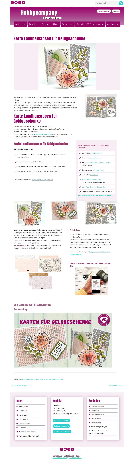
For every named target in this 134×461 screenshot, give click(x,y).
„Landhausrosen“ (96, 153)
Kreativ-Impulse (104, 11)
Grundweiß (94, 175)
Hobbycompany (39, 13)
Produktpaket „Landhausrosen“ (99, 163)
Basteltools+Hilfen (49, 24)
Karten (62, 379)
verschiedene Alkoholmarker (92, 180)
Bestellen (33, 24)
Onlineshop (20, 24)
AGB (77, 456)
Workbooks (67, 24)
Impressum (57, 456)
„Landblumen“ (96, 158)
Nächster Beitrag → (115, 385)
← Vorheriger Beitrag (19, 385)
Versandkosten (75, 458)
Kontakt (116, 11)
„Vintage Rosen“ (98, 170)
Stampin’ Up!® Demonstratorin (90, 24)
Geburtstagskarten (27, 379)
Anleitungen (112, 24)
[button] (34, 24)
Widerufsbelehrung (60, 458)
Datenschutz (69, 456)
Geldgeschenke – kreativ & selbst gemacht (46, 379)
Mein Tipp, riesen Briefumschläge (94, 187)
